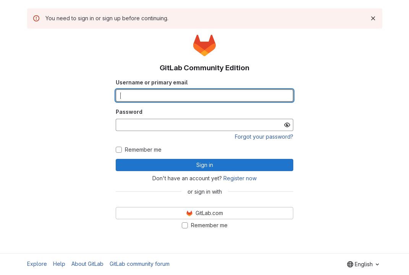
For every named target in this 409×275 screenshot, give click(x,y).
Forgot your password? (264, 136)
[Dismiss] (373, 18)
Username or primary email (152, 82)
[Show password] (287, 125)
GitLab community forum (140, 263)
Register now (240, 178)
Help (59, 263)
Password (129, 111)
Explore (37, 263)
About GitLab (87, 263)
